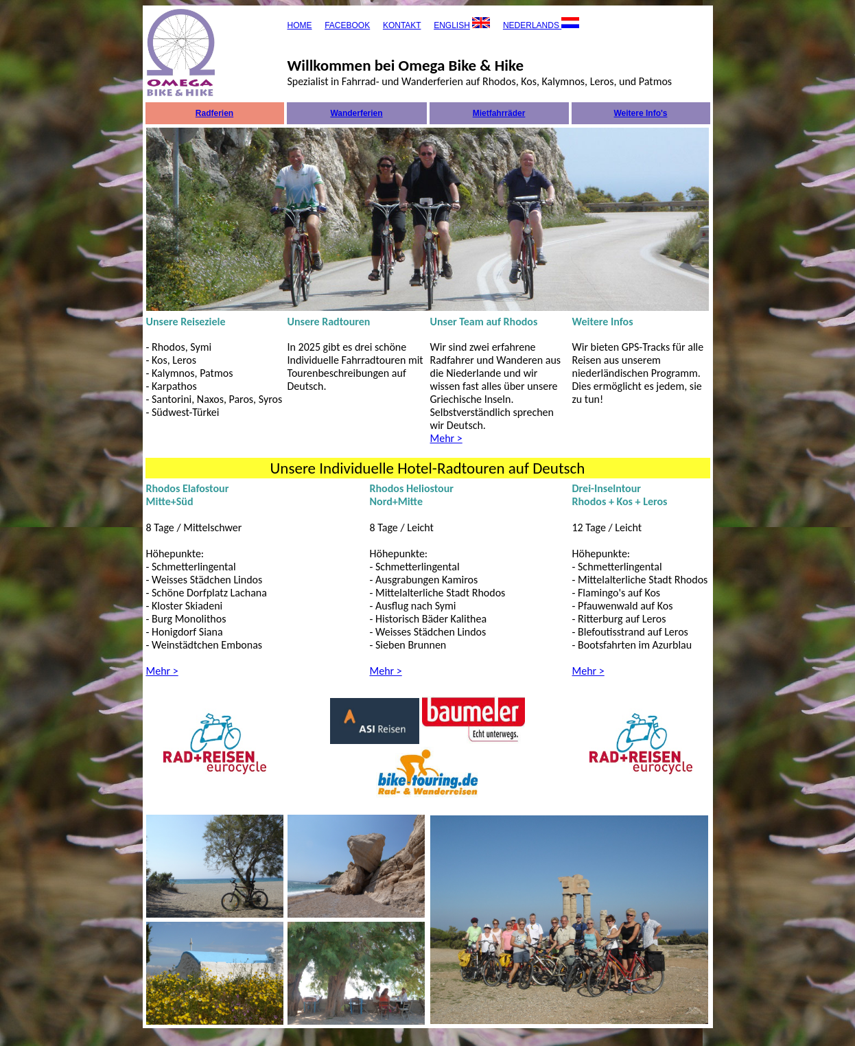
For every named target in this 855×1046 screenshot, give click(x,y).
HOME (300, 25)
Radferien (214, 113)
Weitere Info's (641, 113)
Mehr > (446, 438)
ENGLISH (452, 25)
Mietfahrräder (499, 113)
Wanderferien (356, 113)
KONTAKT (402, 25)
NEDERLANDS (532, 25)
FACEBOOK (347, 25)
